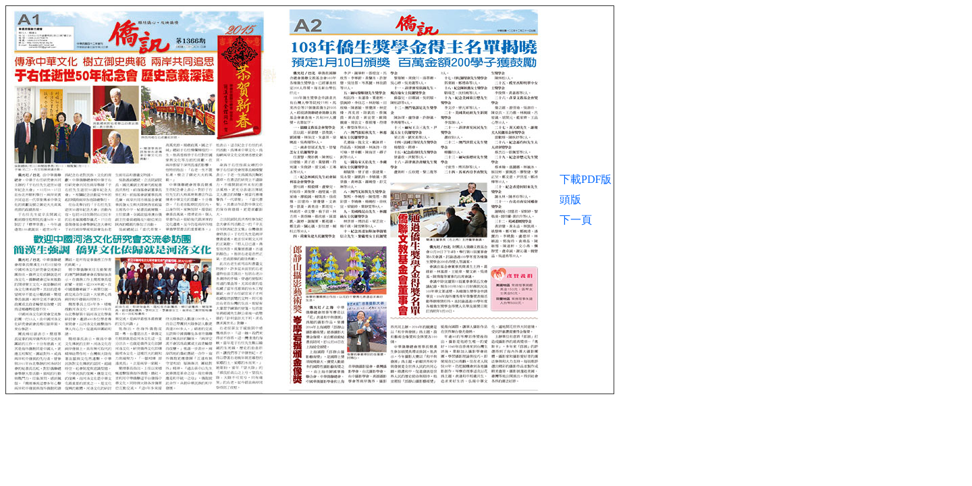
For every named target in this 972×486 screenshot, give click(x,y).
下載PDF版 (586, 179)
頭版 (570, 199)
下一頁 (576, 219)
